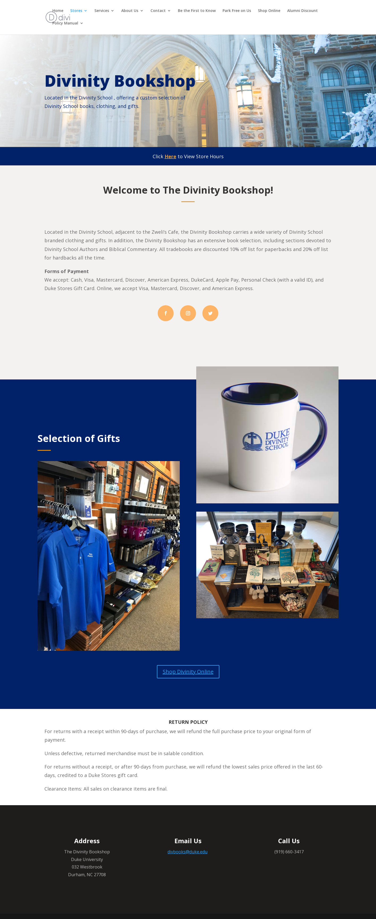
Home (57, 11)
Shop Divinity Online (188, 671)
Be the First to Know (197, 11)
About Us (129, 11)
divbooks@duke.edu (187, 852)
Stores (76, 11)
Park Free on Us (237, 11)
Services (101, 11)
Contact (158, 11)
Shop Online (269, 11)
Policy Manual (65, 23)
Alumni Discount (302, 11)
